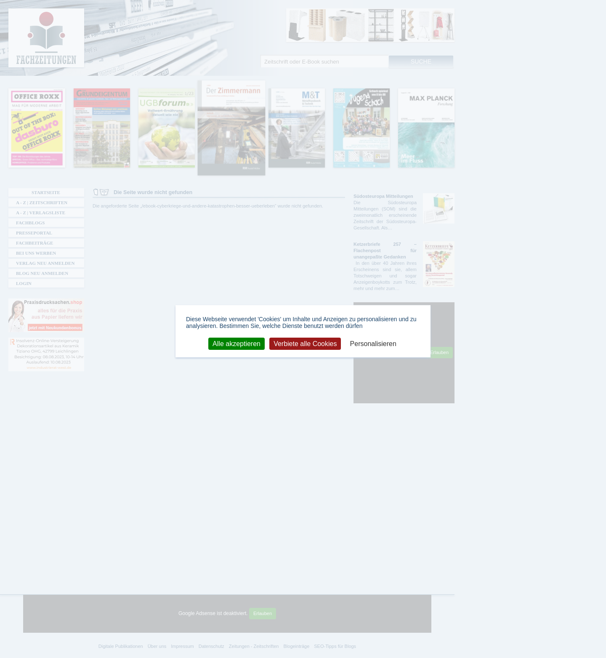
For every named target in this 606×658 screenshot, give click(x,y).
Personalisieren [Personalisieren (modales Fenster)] (373, 343)
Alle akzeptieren (236, 343)
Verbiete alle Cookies (305, 343)
